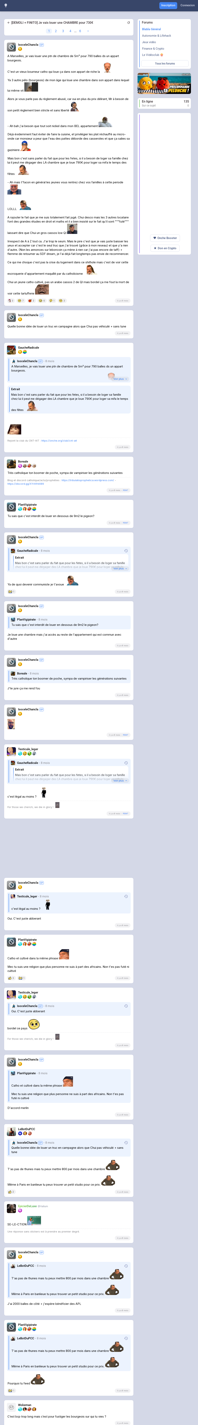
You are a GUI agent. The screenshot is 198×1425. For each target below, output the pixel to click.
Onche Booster (165, 238)
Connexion (188, 5)
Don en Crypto (165, 248)
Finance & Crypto (153, 48)
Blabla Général (151, 29)
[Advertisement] (69, 850)
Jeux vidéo (149, 42)
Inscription (168, 5)
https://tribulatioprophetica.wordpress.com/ (88, 480)
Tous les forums (165, 63)
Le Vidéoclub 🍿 (152, 55)
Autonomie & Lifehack (156, 35)
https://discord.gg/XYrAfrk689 (25, 483)
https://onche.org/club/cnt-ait (59, 440)
